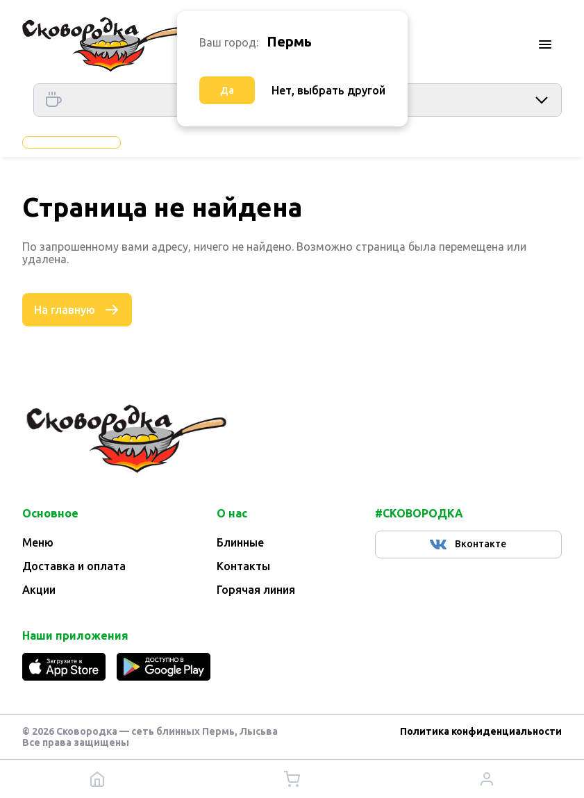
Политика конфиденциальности (481, 731)
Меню (37, 542)
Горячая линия (256, 589)
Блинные (240, 542)
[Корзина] (291, 779)
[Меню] (545, 44)
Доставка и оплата (74, 566)
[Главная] (102, 44)
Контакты (243, 566)
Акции (39, 589)
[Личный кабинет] (487, 779)
